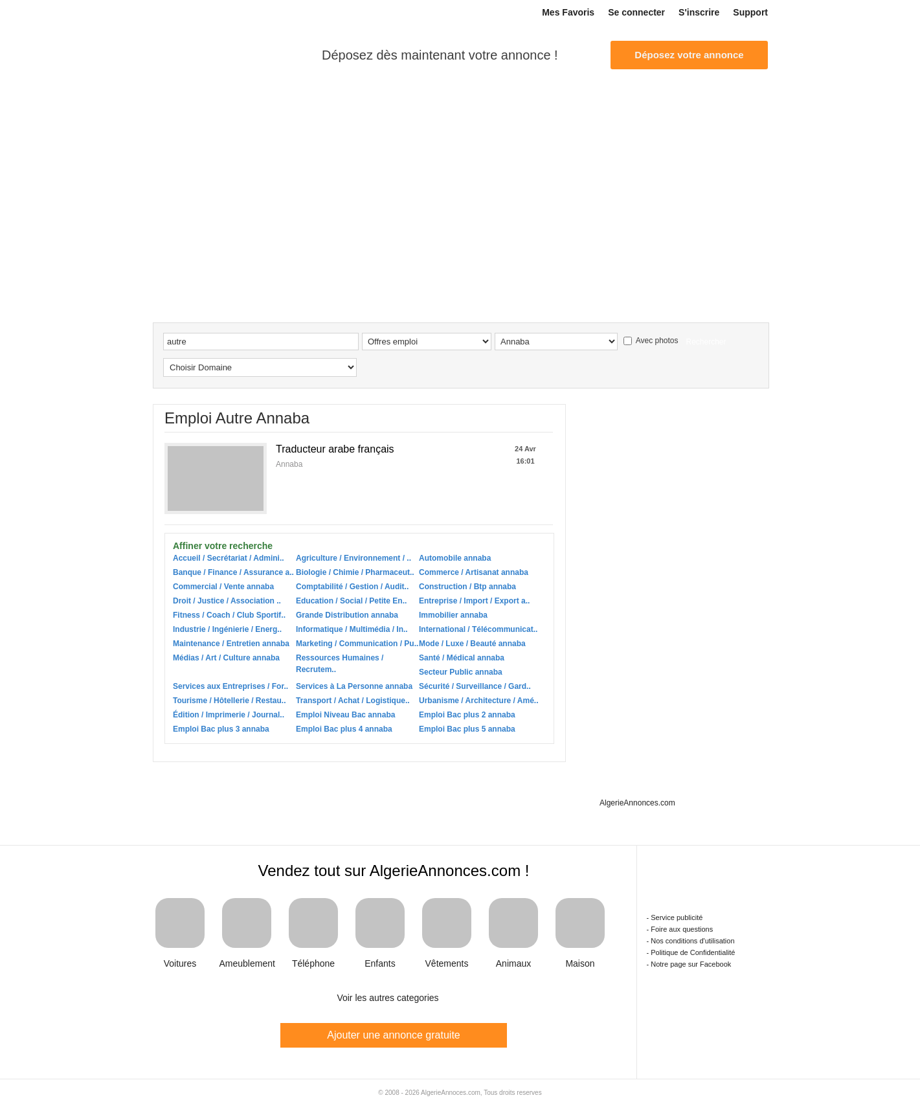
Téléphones (732, 106)
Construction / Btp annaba (467, 586)
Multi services (402, 106)
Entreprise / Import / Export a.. (474, 600)
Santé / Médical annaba (461, 657)
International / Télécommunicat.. (478, 629)
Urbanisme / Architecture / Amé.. (479, 700)
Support (750, 12)
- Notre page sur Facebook (689, 964)
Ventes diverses (490, 106)
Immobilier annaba (453, 615)
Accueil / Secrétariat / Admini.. (228, 558)
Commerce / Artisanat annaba (473, 572)
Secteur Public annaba (460, 672)
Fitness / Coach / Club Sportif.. (229, 615)
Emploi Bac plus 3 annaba (221, 729)
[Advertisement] (460, 225)
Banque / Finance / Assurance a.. (233, 572)
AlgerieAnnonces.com (637, 802)
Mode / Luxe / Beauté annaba (472, 643)
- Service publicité (675, 917)
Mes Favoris (568, 12)
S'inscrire (699, 12)
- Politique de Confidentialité (691, 952)
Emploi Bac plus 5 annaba (467, 729)
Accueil (166, 106)
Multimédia (570, 106)
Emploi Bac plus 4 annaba (344, 729)
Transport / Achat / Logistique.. (353, 700)
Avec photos (651, 340)
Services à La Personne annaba (354, 686)
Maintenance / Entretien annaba (231, 643)
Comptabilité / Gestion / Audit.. (352, 586)
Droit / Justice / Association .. (227, 600)
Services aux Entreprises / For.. (230, 686)
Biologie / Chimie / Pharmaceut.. (355, 572)
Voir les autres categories (387, 998)
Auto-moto (263, 106)
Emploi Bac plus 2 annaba (467, 714)
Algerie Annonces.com (220, 54)
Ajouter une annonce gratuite (393, 1034)
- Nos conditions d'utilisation (691, 941)
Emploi (205, 106)
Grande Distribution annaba (347, 615)
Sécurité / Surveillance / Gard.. (475, 686)
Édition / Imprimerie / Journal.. (228, 714)
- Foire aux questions (680, 929)
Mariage (648, 106)
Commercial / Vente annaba (223, 586)
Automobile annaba (455, 558)
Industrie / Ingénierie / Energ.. (227, 629)
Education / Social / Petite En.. (351, 600)
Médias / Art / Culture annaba (226, 657)
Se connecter (636, 12)
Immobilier (327, 106)
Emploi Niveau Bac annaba (345, 714)
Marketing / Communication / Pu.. (357, 643)
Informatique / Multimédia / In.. (352, 629)
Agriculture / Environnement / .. (353, 558)
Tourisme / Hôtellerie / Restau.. (229, 700)
